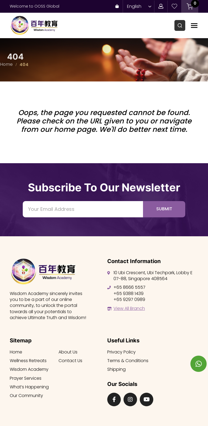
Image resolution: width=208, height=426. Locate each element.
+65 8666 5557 (129, 287)
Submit (164, 209)
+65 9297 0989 (129, 299)
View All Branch (129, 308)
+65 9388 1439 (128, 293)
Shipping (116, 369)
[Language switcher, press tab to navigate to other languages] (137, 6)
